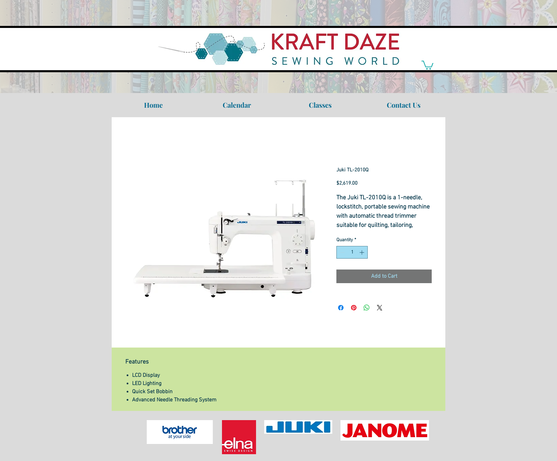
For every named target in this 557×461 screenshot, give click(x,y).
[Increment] (362, 252)
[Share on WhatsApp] (367, 308)
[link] (427, 65)
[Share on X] (380, 308)
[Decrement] (341, 252)
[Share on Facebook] (341, 308)
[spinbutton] (352, 252)
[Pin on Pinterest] (354, 308)
